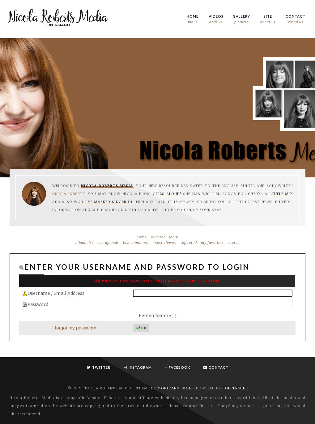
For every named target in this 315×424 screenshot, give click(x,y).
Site (267, 19)
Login (173, 237)
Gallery (241, 19)
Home (192, 19)
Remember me (155, 315)
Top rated (189, 242)
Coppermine (235, 388)
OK (141, 328)
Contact (295, 19)
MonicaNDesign (174, 388)
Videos (216, 19)
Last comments (136, 242)
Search (234, 242)
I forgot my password (74, 327)
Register (158, 237)
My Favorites (212, 242)
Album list (84, 242)
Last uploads (108, 242)
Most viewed (165, 242)
